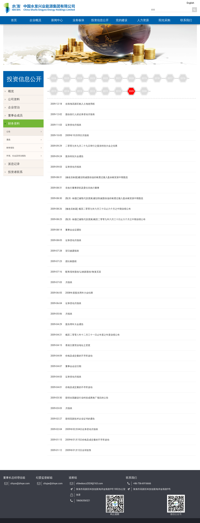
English (190, 3)
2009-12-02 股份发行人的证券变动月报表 (73, 114)
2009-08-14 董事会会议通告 (66, 229)
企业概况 (35, 20)
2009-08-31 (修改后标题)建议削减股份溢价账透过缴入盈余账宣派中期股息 (89, 177)
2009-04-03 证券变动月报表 (66, 376)
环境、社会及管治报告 (25, 156)
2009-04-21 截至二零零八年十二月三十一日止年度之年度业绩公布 (85, 334)
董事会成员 (14, 115)
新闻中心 (57, 20)
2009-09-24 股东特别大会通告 (67, 156)
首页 (14, 20)
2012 (92, 91)
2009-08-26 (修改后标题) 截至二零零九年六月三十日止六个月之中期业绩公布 (91, 208)
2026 (53, 78)
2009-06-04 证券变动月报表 (66, 303)
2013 (79, 91)
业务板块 (78, 20)
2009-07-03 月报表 (61, 282)
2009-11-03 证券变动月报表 (66, 125)
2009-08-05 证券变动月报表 (66, 240)
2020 (131, 78)
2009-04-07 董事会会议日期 (66, 366)
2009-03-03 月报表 (61, 408)
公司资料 (12, 99)
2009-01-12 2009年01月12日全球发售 (71, 450)
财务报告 (25, 148)
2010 (118, 91)
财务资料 (12, 123)
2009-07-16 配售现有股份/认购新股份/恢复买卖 (76, 271)
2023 (92, 78)
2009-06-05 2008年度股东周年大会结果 (72, 292)
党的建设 (121, 20)
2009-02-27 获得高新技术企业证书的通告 (73, 418)
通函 (25, 140)
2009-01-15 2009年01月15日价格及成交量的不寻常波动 (80, 439)
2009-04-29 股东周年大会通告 (67, 324)
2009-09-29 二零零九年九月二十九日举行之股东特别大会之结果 (84, 146)
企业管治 (12, 107)
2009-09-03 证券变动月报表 (66, 167)
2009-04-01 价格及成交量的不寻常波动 (71, 387)
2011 (105, 91)
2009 (131, 91)
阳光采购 (164, 20)
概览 (9, 91)
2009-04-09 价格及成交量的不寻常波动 (71, 355)
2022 (105, 78)
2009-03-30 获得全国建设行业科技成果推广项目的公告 (79, 397)
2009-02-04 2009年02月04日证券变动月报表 (74, 429)
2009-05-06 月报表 (61, 313)
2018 (156, 78)
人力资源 (143, 20)
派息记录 (12, 164)
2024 (79, 78)
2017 (169, 78)
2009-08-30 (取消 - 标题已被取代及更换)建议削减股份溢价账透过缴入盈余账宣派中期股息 (97, 198)
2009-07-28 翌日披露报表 (65, 250)
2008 (144, 91)
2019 (144, 78)
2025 (66, 78)
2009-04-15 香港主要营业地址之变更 (70, 345)
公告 (25, 132)
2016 (182, 78)
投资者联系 (14, 172)
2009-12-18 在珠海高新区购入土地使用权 (73, 104)
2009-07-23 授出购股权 (64, 261)
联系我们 (186, 20)
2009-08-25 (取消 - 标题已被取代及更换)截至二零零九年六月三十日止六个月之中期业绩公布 (98, 219)
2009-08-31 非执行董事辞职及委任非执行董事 (75, 187)
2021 (118, 78)
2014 (66, 91)
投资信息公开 (100, 20)
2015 (53, 91)
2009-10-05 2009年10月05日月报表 (70, 135)
